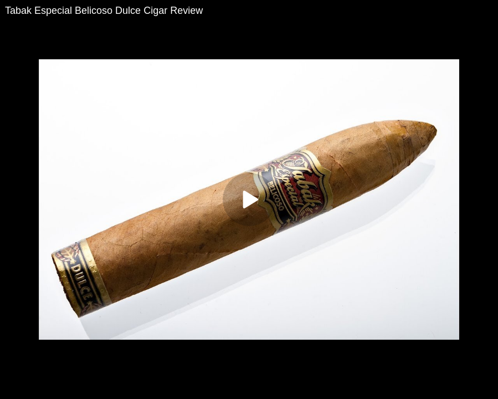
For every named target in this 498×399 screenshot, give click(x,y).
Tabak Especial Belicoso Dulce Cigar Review (104, 10)
